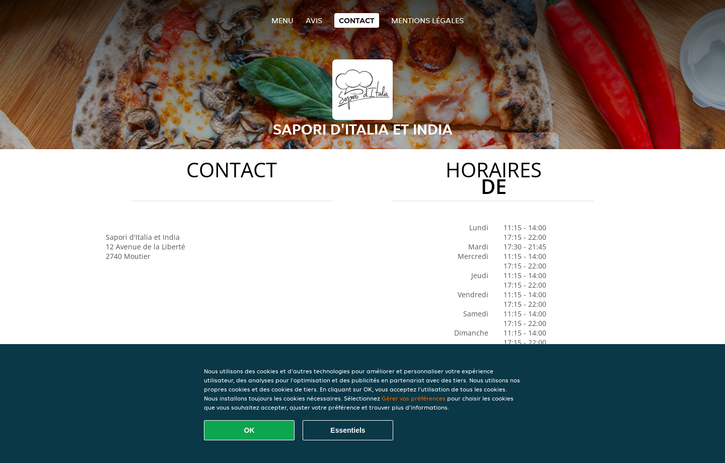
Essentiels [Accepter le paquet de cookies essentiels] (347, 430)
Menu (282, 20)
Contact (357, 20)
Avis (314, 20)
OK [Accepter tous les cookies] (249, 430)
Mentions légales (427, 20)
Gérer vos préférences (414, 398)
